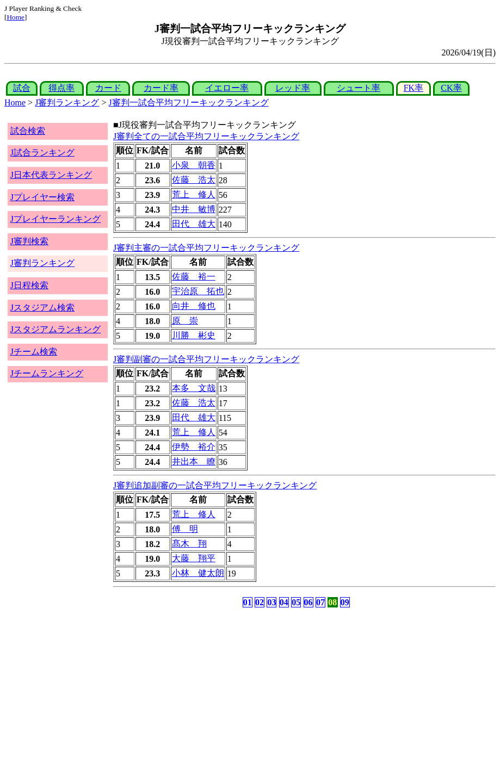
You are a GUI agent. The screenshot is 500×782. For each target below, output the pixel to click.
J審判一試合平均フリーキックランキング (188, 102)
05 (296, 602)
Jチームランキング (46, 373)
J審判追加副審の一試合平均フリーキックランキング (215, 485)
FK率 (413, 87)
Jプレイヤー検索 (42, 197)
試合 (21, 87)
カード (108, 87)
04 (284, 602)
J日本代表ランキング (51, 174)
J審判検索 (29, 241)
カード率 (161, 87)
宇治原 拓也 (198, 291)
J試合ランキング (42, 152)
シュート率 (358, 87)
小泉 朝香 (193, 165)
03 (271, 602)
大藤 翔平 (193, 558)
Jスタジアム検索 (42, 307)
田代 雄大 (193, 223)
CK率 (451, 87)
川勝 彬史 (193, 335)
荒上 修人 (193, 194)
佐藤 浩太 (193, 179)
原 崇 (185, 320)
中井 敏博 (193, 209)
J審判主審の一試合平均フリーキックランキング (206, 247)
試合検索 (27, 130)
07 (320, 602)
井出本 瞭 (193, 461)
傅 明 (185, 528)
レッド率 (292, 87)
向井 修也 (193, 306)
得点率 (61, 87)
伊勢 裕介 (193, 446)
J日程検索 (29, 285)
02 (259, 602)
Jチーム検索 (33, 351)
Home (15, 17)
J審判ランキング (67, 102)
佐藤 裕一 (193, 276)
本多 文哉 (193, 388)
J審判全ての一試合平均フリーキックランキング (206, 136)
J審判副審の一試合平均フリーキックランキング (206, 359)
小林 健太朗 (198, 573)
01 (247, 602)
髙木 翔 (189, 543)
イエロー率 (227, 87)
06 (308, 602)
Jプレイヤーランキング (55, 219)
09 (345, 602)
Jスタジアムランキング (55, 329)
